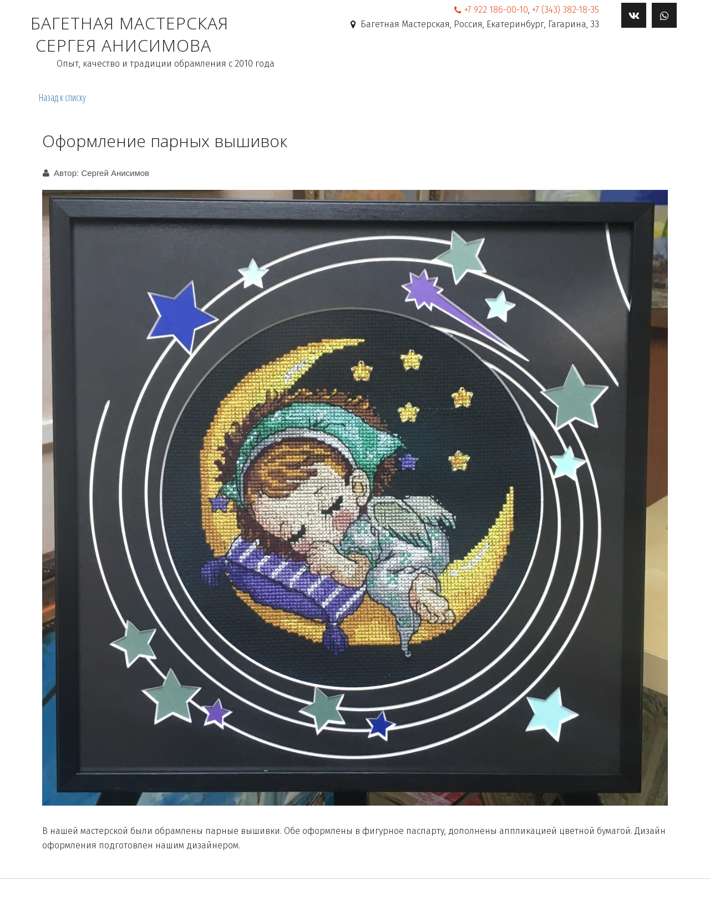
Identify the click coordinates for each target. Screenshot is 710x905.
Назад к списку (62, 97)
